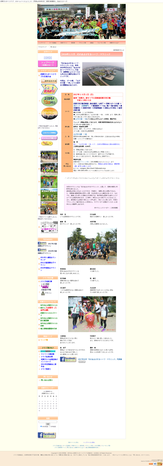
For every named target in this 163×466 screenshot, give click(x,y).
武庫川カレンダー (48, 388)
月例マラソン (75, 445)
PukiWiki (148, 461)
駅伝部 (82, 445)
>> (51, 391)
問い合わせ (70, 447)
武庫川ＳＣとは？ (80, 447)
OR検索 (52, 426)
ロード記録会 (66, 445)
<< (44, 391)
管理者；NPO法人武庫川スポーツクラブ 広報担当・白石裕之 (80, 453)
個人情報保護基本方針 (92, 447)
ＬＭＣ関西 (97, 445)
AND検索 (44, 426)
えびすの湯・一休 (81, 119)
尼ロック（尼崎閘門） (81, 106)
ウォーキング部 (105, 445)
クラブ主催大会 (57, 445)
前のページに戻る (73, 442)
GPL (158, 461)
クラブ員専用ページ (60, 447)
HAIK (158, 460)
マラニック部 (84, 162)
